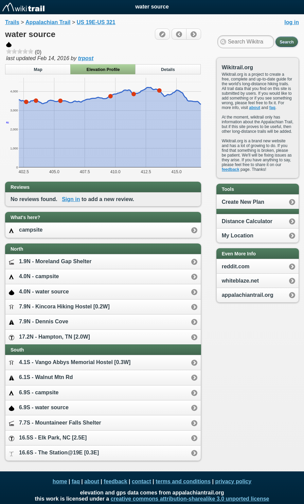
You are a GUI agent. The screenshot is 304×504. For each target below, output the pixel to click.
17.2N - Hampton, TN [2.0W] (49, 337)
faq (272, 107)
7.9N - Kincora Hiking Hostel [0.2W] (59, 307)
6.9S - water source (39, 407)
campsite (25, 230)
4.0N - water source (39, 292)
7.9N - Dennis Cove (38, 322)
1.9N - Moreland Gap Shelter (50, 261)
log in (291, 22)
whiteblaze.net (240, 281)
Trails (12, 22)
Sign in (71, 199)
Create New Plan (243, 202)
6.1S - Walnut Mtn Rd (41, 377)
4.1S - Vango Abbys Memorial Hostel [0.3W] (69, 362)
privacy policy (233, 481)
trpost (85, 58)
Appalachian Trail (47, 22)
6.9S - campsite (34, 393)
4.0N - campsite (34, 276)
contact (141, 481)
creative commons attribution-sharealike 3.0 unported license (190, 499)
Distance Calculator (247, 221)
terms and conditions (183, 481)
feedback (230, 169)
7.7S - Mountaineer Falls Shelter (55, 423)
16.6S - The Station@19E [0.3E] (54, 453)
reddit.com (236, 266)
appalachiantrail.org (247, 295)
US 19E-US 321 (96, 22)
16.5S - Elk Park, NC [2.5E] (48, 438)
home (60, 481)
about (254, 107)
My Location (237, 235)
